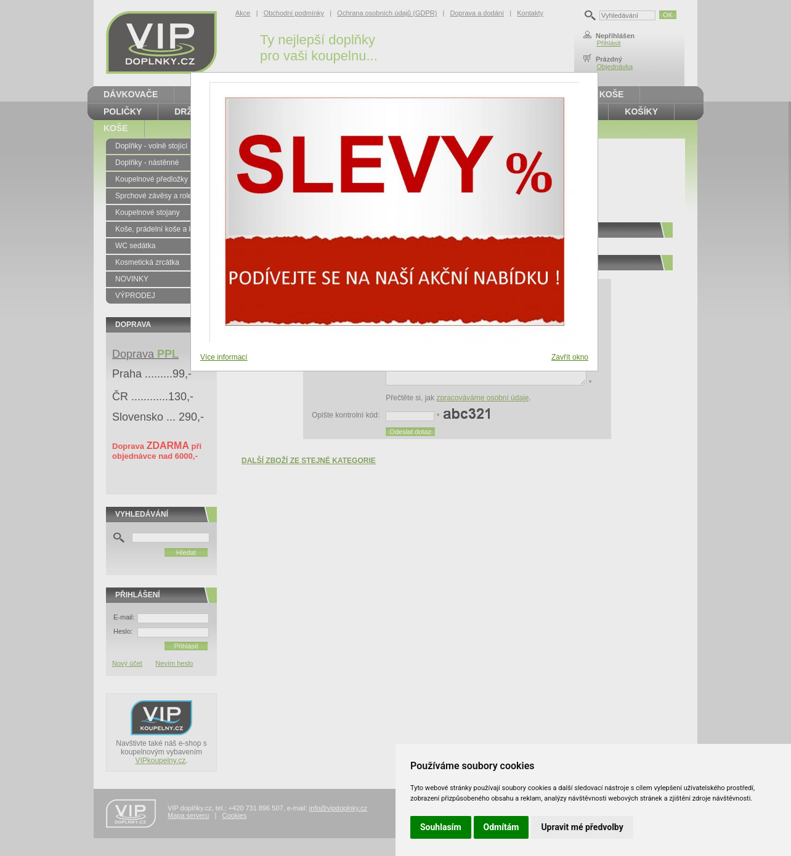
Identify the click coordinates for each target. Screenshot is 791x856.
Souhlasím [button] (440, 827)
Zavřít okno (569, 357)
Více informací (224, 357)
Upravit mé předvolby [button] (582, 827)
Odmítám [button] (501, 827)
